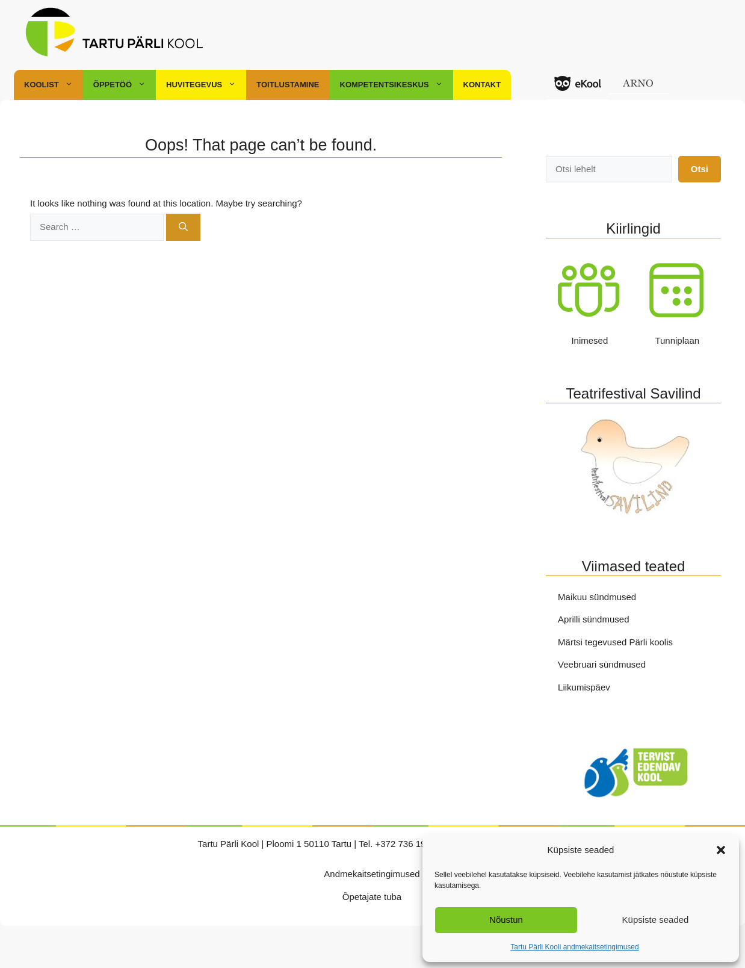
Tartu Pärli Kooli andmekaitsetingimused (574, 947)
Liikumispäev (584, 687)
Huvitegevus (206, 85)
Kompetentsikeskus (396, 85)
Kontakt (482, 84)
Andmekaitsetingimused (371, 874)
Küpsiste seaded (655, 919)
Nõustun (506, 919)
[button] (721, 850)
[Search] (183, 227)
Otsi (699, 169)
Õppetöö (124, 85)
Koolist (53, 85)
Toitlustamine (287, 84)
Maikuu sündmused (597, 597)
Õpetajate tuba (371, 897)
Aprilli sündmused (593, 619)
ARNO (639, 91)
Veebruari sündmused (602, 664)
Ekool (577, 91)
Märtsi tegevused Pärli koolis (615, 642)
